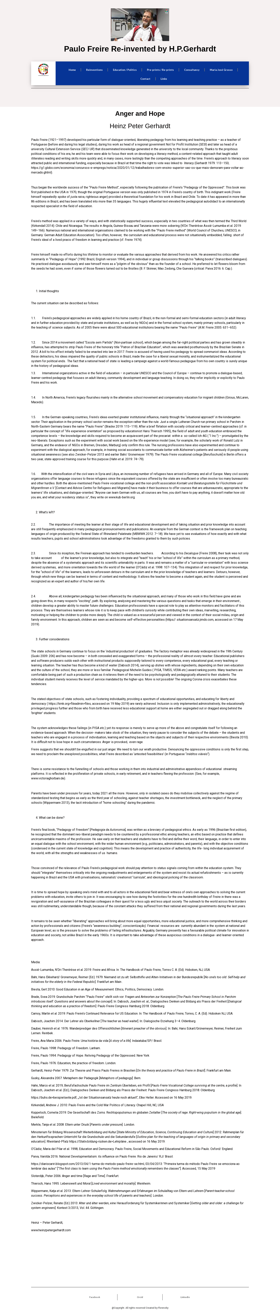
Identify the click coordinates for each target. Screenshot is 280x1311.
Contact (145, 78)
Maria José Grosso (221, 69)
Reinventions (94, 69)
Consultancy (192, 69)
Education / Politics (125, 69)
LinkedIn (185, 1297)
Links (164, 78)
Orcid (140, 1297)
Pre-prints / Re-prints (160, 69)
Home (72, 69)
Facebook (94, 1297)
